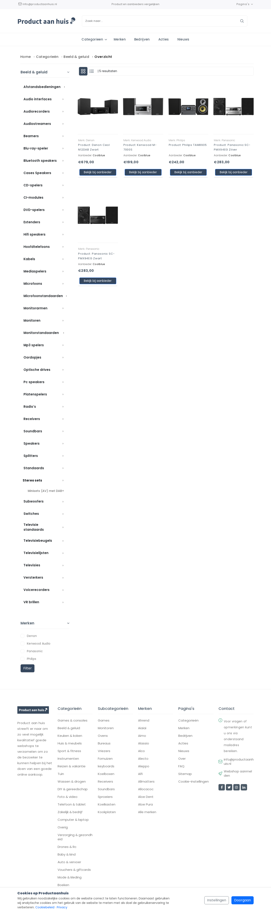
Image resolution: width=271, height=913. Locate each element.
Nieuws (183, 39)
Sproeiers (105, 797)
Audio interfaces (38, 99)
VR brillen (31, 602)
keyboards (106, 767)
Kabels (29, 259)
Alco (141, 751)
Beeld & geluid (76, 56)
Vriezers (104, 751)
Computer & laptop (73, 820)
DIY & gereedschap (73, 789)
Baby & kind (67, 855)
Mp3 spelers (34, 345)
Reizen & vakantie (72, 767)
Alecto (143, 759)
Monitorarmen (35, 308)
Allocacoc (145, 789)
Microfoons (33, 284)
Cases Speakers (37, 173)
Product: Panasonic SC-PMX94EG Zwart (96, 256)
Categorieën (47, 56)
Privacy (62, 907)
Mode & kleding (70, 878)
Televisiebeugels (38, 541)
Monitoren (32, 320)
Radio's (30, 407)
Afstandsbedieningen (42, 87)
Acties (163, 39)
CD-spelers (33, 185)
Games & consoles (72, 721)
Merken (120, 39)
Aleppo (143, 767)
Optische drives (37, 370)
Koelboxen (106, 774)
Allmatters (146, 782)
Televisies (32, 565)
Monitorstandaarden (41, 333)
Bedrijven (142, 39)
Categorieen (92, 39)
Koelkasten (106, 805)
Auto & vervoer (69, 862)
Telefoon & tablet (72, 805)
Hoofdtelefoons (37, 247)
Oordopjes (32, 357)
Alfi (140, 774)
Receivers (32, 419)
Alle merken (147, 812)
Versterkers (33, 577)
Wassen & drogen (72, 782)
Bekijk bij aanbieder (98, 172)
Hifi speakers (35, 234)
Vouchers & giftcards (74, 870)
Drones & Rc (67, 847)
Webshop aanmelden (238, 774)
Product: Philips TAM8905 (188, 145)
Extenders (32, 222)
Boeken (63, 885)
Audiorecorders (37, 111)
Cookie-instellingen (193, 782)
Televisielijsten (36, 553)
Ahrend (143, 721)
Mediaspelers (35, 271)
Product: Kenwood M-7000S (140, 147)
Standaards (34, 468)
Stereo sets (32, 480)
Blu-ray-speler (36, 148)
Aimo (142, 736)
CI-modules (33, 197)
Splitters (31, 456)
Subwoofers (34, 501)
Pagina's (245, 4)
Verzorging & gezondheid (75, 837)
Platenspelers (35, 394)
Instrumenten (68, 759)
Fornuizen (105, 759)
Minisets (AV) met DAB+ (46, 491)
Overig (63, 828)
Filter (27, 668)
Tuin (61, 774)
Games (103, 721)
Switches (31, 514)
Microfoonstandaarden (43, 296)
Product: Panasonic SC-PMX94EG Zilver (232, 147)
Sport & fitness (69, 751)
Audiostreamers (37, 124)
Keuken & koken (70, 736)
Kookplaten (107, 812)
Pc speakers (34, 382)
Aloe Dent (145, 797)
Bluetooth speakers (40, 161)
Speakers (32, 443)
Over (182, 759)
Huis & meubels (70, 744)
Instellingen (216, 900)
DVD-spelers (34, 210)
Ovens (103, 736)
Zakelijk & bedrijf (70, 812)
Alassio (143, 744)
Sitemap (185, 774)
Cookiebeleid (44, 907)
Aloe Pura (145, 805)
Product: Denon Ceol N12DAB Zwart (94, 147)
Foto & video (67, 797)
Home (25, 56)
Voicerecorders (37, 590)
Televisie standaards (34, 527)
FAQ (181, 767)
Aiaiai (142, 728)
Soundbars (33, 431)
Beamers (31, 136)
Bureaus (104, 744)
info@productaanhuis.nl (239, 762)
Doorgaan (242, 900)
